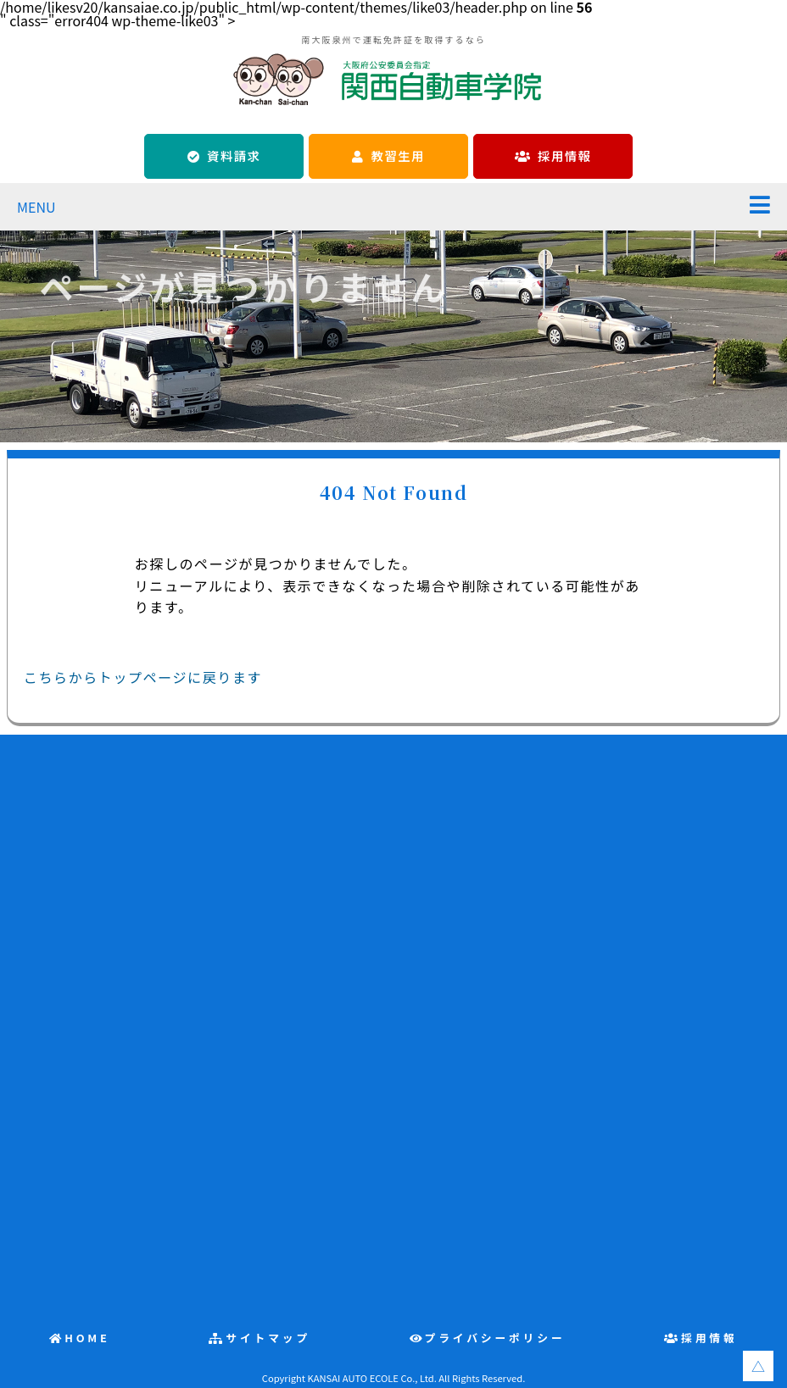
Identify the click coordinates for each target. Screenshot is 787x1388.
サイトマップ (268, 1338)
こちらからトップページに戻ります (143, 677)
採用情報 (564, 155)
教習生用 (398, 155)
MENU (36, 207)
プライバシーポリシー (495, 1338)
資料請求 (233, 155)
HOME (87, 1338)
